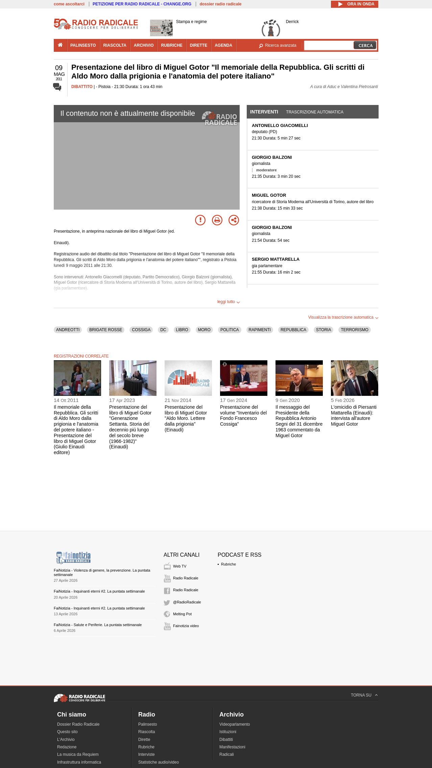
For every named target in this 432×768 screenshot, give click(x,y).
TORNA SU (361, 695)
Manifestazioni (232, 747)
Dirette (144, 739)
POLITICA (229, 329)
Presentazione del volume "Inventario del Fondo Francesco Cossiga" (243, 415)
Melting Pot (182, 614)
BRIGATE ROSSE (105, 329)
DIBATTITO (82, 86)
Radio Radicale (185, 578)
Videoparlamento (234, 724)
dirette (198, 45)
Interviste (146, 754)
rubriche (171, 45)
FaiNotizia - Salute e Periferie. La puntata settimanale (98, 625)
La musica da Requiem (78, 754)
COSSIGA (141, 329)
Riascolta (146, 731)
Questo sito (67, 731)
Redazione (66, 747)
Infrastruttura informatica (79, 762)
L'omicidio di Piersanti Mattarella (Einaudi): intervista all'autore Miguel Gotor (354, 415)
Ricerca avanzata (280, 45)
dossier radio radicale (220, 4)
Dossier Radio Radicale (78, 724)
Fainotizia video (186, 626)
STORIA (323, 329)
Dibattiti (226, 739)
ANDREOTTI (67, 329)
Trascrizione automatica (314, 112)
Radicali (226, 754)
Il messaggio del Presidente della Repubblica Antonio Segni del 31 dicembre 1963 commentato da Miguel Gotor (298, 421)
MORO (204, 329)
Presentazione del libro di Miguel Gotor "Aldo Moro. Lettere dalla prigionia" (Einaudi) (186, 418)
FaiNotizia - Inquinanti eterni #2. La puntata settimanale (99, 591)
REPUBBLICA (293, 329)
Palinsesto (147, 724)
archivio (144, 45)
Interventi (264, 111)
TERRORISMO (354, 329)
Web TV (179, 566)
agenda (223, 45)
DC (163, 329)
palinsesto (83, 45)
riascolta (114, 45)
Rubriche (228, 564)
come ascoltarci (69, 4)
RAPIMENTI (260, 329)
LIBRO (182, 329)
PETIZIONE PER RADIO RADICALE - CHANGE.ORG (142, 4)
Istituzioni (227, 731)
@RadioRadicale (187, 602)
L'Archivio (66, 739)
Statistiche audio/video (158, 762)
